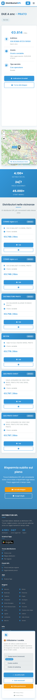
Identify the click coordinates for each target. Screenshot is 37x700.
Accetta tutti (18, 676)
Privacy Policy (18, 694)
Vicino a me (6, 553)
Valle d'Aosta (24, 617)
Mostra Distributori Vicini (19, 162)
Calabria (5, 596)
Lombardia (6, 617)
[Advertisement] (17, 105)
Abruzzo (5, 589)
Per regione (6, 559)
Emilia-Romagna (7, 603)
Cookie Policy (18, 697)
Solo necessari (18, 682)
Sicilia (22, 603)
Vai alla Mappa (18, 490)
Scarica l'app (7, 579)
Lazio (4, 610)
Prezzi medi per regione (10, 567)
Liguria (5, 613)
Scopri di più (18, 496)
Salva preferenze (18, 688)
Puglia (22, 596)
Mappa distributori (8, 556)
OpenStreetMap (27, 164)
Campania (6, 599)
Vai (18, 245)
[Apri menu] (34, 3)
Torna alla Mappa (19, 85)
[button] (19, 147)
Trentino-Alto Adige (26, 610)
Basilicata (6, 592)
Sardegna (23, 599)
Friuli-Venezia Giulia (8, 606)
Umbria (22, 613)
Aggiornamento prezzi (10, 570)
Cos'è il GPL (6, 631)
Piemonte (23, 592)
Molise (22, 589)
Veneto (22, 620)
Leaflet (18, 164)
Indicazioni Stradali (19, 78)
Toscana (23, 606)
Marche (5, 620)
